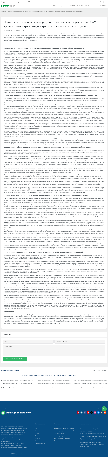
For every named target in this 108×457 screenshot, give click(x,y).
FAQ (94, 370)
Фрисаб (17, 454)
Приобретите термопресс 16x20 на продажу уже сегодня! (17, 383)
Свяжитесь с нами (40, 443)
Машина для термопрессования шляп (64, 436)
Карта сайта (24, 454)
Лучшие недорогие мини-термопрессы (48, 387)
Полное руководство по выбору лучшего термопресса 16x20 (18, 380)
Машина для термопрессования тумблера (65, 431)
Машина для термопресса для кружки (64, 428)
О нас (36, 441)
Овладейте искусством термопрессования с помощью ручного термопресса (49, 375)
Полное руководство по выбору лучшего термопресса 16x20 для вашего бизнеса (54, 383)
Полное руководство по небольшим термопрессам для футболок (90, 387)
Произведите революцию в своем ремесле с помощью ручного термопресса (19, 387)
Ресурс (98, 370)
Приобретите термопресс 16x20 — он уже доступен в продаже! (54, 380)
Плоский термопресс (59, 433)
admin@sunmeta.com (98, 433)
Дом (36, 428)
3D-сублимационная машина (62, 441)
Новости (37, 438)
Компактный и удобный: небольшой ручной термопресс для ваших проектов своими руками (90, 383)
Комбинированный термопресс (62, 438)
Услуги (37, 433)
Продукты (38, 431)
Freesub (3, 11)
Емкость (104, 370)
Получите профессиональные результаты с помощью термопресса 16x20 (90, 380)
